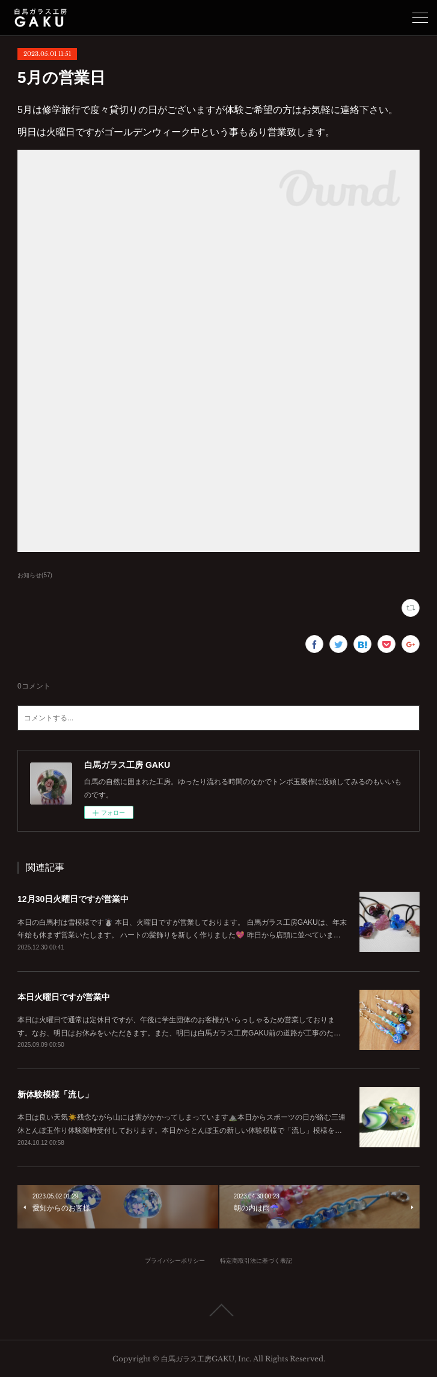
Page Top (218, 1310)
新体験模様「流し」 (55, 1094)
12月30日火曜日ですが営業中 (73, 899)
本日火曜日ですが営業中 (63, 997)
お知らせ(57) (34, 575)
